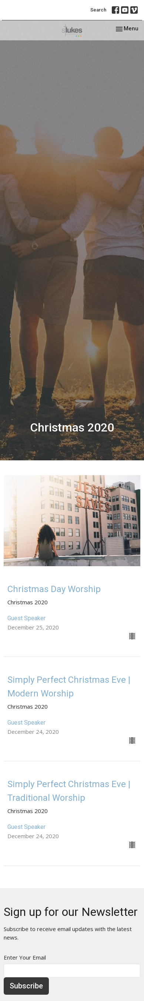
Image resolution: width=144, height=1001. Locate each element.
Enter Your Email (25, 957)
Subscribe (26, 985)
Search (98, 10)
